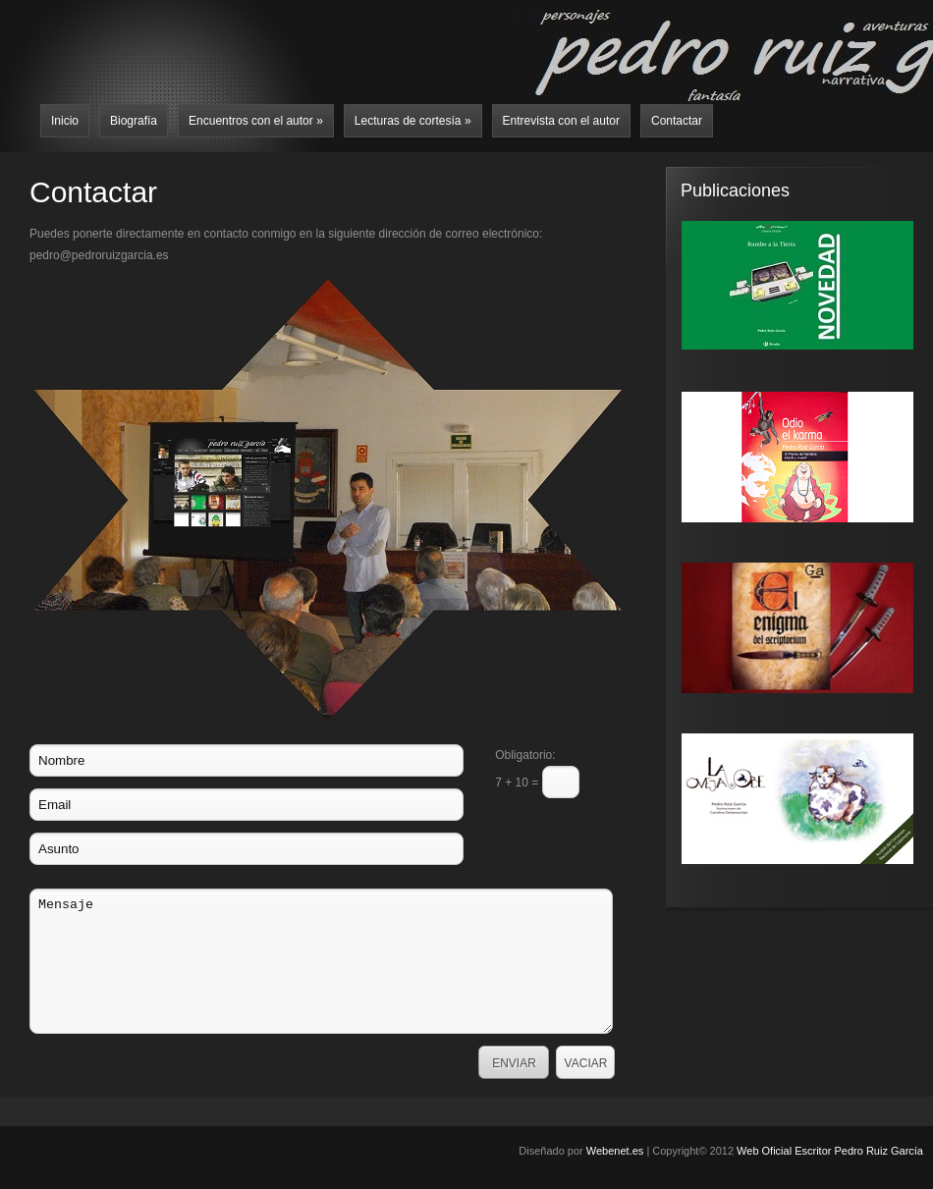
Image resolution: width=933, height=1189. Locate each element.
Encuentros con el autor (256, 121)
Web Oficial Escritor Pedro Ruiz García (830, 1151)
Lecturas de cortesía (413, 121)
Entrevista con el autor (561, 121)
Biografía (133, 121)
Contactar (676, 121)
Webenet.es (615, 1151)
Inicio (65, 121)
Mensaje (321, 961)
